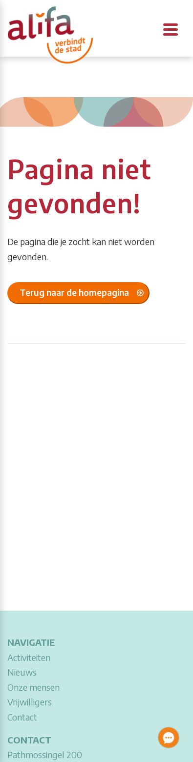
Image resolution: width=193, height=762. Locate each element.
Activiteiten (28, 657)
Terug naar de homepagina (74, 292)
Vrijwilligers (29, 701)
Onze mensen (33, 687)
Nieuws (22, 672)
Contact (22, 716)
